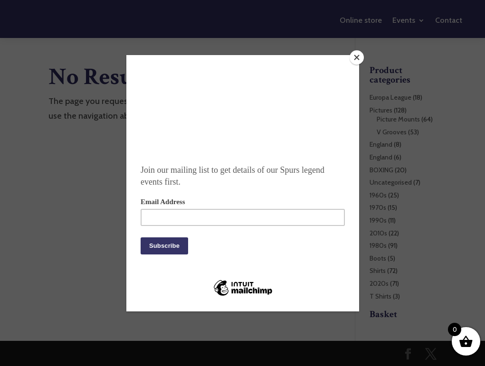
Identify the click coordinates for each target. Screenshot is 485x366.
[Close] (357, 57)
